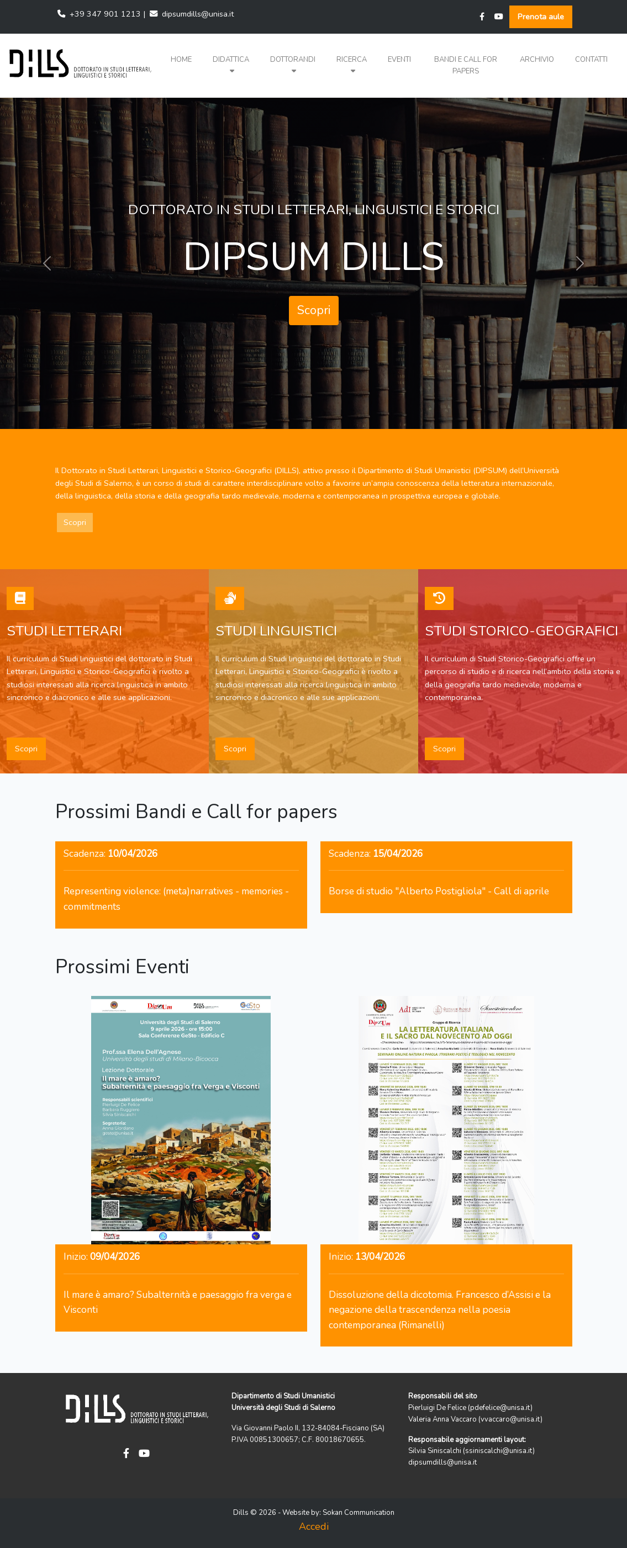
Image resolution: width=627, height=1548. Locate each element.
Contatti (591, 60)
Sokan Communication (358, 1513)
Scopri (313, 310)
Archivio (537, 60)
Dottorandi (292, 65)
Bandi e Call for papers (465, 65)
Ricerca (351, 65)
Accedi (314, 1526)
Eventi (399, 60)
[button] (230, 65)
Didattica (231, 65)
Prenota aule (541, 16)
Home (181, 60)
